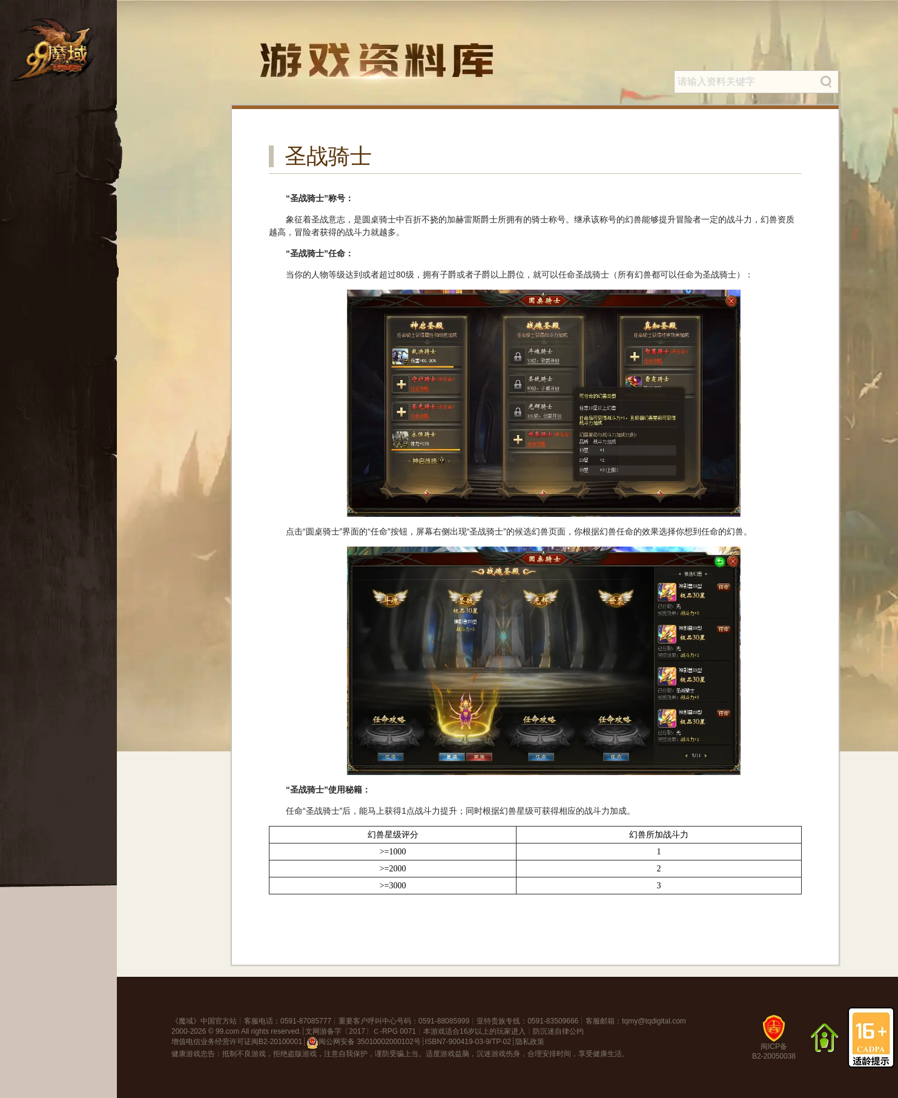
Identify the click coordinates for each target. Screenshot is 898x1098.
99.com (227, 1031)
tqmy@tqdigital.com (654, 1021)
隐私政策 (529, 1041)
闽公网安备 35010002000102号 (363, 1043)
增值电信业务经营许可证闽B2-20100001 (236, 1041)
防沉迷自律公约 (558, 1031)
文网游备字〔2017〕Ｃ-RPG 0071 (360, 1031)
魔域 (186, 1021)
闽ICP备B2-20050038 (774, 1041)
